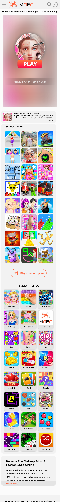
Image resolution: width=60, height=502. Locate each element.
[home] (21, 4)
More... (51, 120)
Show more (13, 483)
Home (4, 11)
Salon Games (18, 11)
